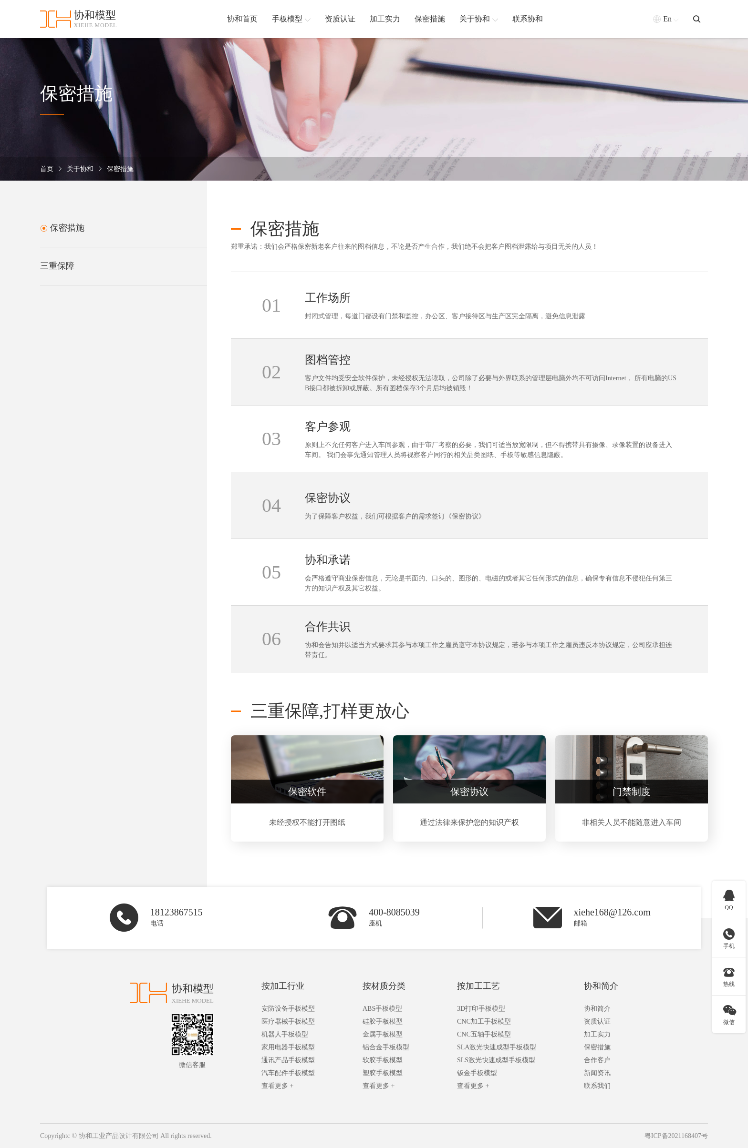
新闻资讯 (597, 1073)
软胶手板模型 (383, 1060)
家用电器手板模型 (288, 1047)
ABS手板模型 (382, 1008)
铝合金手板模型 (386, 1047)
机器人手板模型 (284, 1034)
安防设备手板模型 (288, 1008)
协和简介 (601, 986)
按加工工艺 (478, 986)
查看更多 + (277, 1085)
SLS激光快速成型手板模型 (496, 1060)
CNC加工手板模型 (484, 1021)
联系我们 (597, 1085)
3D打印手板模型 (481, 1008)
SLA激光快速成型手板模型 (496, 1047)
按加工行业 (282, 986)
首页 (46, 169)
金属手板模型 (383, 1034)
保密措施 (120, 169)
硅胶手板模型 (383, 1021)
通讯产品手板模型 (288, 1060)
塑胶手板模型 (383, 1073)
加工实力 (597, 1034)
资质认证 (597, 1021)
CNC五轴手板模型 (484, 1034)
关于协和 (80, 169)
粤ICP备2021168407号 (676, 1135)
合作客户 (597, 1060)
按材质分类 (384, 986)
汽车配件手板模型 (288, 1073)
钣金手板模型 (477, 1073)
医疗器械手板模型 (288, 1021)
